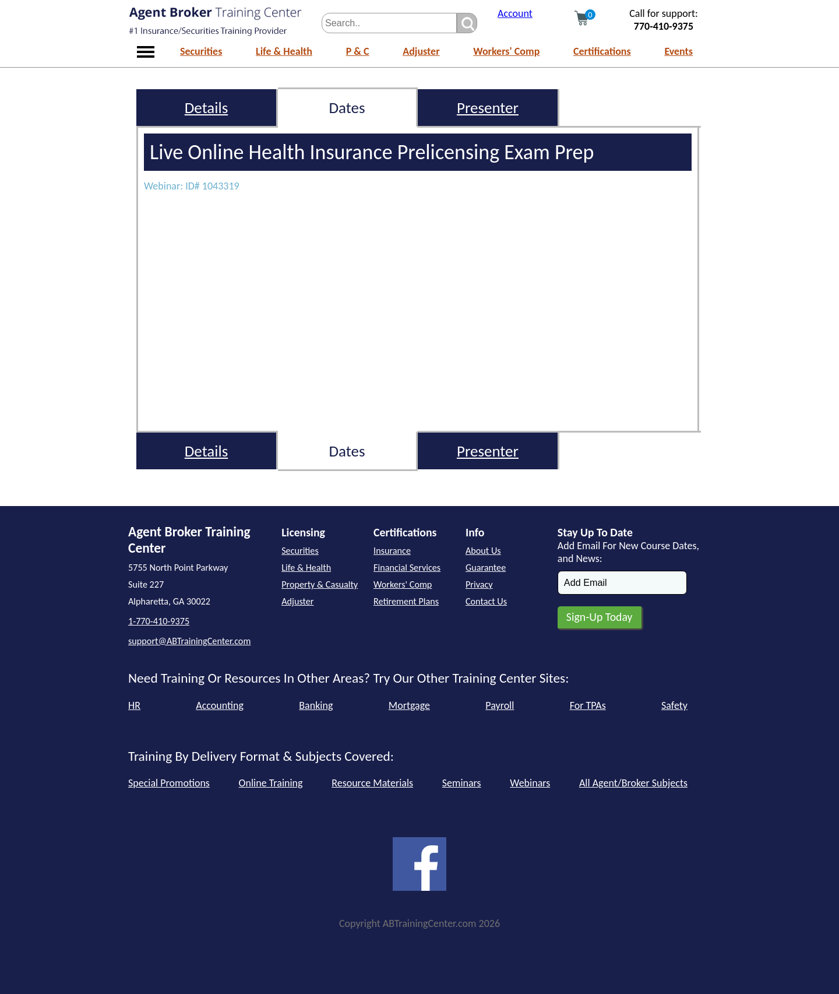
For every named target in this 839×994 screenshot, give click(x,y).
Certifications (602, 51)
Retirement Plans (406, 601)
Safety (674, 705)
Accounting (220, 705)
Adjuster (421, 51)
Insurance (392, 550)
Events (678, 51)
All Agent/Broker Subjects (633, 783)
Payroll (499, 705)
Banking (316, 705)
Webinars (530, 783)
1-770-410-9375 (158, 621)
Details (206, 107)
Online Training (271, 783)
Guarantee (486, 567)
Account (515, 13)
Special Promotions (169, 783)
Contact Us (486, 601)
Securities (201, 51)
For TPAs (588, 705)
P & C (357, 51)
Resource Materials (372, 783)
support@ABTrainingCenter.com (189, 641)
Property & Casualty (319, 584)
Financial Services (406, 567)
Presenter (488, 107)
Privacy (479, 584)
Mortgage (409, 705)
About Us (483, 550)
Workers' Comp (506, 51)
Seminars (461, 783)
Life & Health (284, 51)
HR (134, 705)
